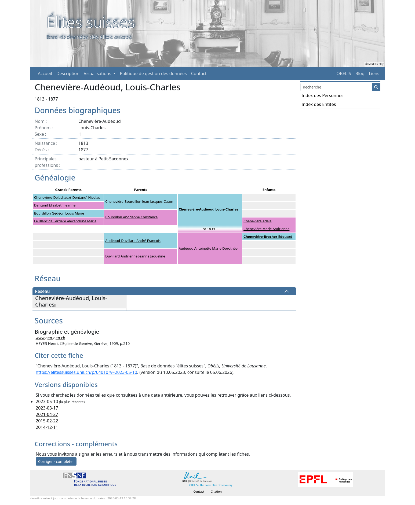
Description (67, 73)
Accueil (45, 73)
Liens (374, 73)
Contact (199, 73)
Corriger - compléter (56, 461)
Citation (216, 491)
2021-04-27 (47, 414)
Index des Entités (318, 104)
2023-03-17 (47, 408)
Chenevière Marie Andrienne (266, 228)
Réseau (42, 291)
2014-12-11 (47, 427)
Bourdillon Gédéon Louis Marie (59, 213)
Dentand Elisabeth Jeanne (54, 205)
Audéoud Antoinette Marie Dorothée (208, 248)
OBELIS (343, 73)
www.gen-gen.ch (50, 337)
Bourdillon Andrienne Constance (131, 217)
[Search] (336, 87)
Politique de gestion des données (153, 73)
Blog (360, 73)
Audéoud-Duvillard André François (132, 240)
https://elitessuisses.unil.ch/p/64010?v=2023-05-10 (86, 372)
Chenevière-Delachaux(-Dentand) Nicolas (67, 197)
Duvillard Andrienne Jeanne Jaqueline (135, 256)
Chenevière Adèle (257, 221)
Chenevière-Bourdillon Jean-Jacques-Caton (139, 201)
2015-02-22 (47, 421)
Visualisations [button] (98, 73)
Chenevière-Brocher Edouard (267, 236)
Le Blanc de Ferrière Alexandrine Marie (65, 221)
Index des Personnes (322, 95)
